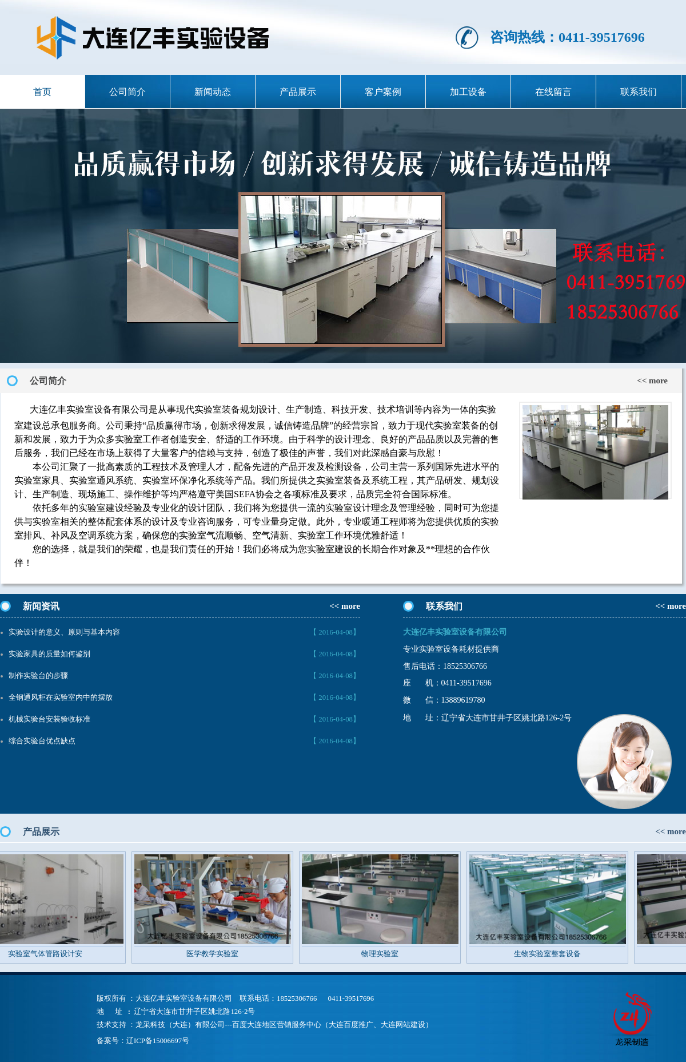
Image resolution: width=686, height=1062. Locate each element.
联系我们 (638, 92)
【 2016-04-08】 (334, 632)
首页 (42, 92)
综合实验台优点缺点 (42, 741)
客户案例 (383, 92)
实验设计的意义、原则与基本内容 (64, 632)
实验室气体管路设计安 (51, 954)
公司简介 (127, 92)
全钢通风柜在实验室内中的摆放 (61, 698)
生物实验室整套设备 (553, 954)
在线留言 (553, 92)
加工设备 (468, 92)
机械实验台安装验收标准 (49, 719)
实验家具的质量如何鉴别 (49, 654)
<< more (652, 380)
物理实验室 (386, 954)
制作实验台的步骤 (38, 676)
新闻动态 (212, 92)
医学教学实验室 (219, 954)
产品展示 (298, 92)
